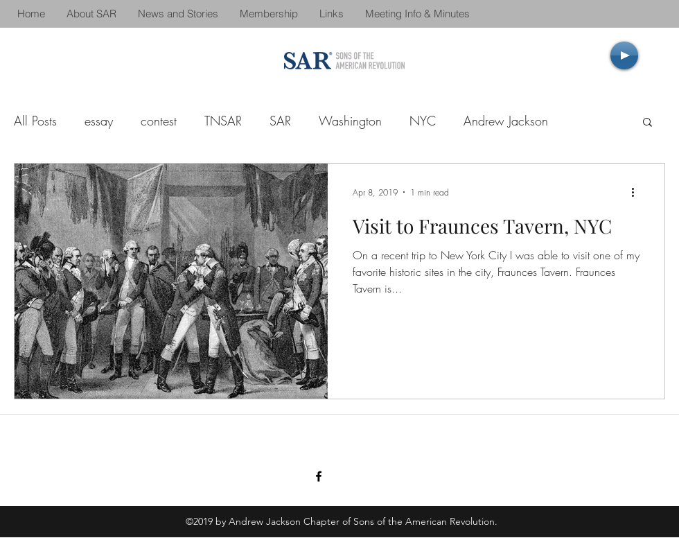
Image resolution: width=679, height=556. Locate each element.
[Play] (624, 55)
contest (159, 120)
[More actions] (637, 192)
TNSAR (223, 120)
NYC (422, 120)
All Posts (35, 120)
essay (99, 120)
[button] (647, 123)
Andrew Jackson (506, 120)
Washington (350, 120)
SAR (280, 120)
